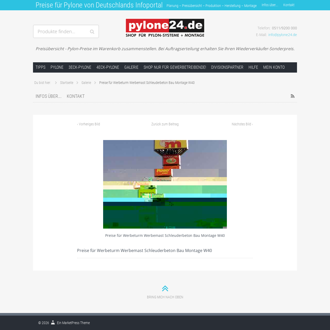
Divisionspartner (227, 67)
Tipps (40, 67)
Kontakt (288, 5)
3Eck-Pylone (80, 67)
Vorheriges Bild (88, 124)
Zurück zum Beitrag (165, 124)
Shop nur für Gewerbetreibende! (175, 67)
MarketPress (70, 323)
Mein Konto (274, 67)
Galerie (131, 67)
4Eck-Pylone (107, 67)
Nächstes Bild (242, 124)
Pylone (57, 67)
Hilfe (253, 67)
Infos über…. (270, 5)
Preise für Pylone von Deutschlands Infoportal (99, 5)
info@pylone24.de (282, 34)
